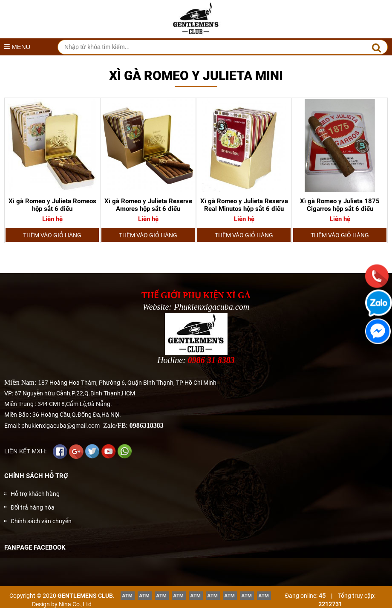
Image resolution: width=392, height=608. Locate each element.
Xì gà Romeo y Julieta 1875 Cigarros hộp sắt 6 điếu (340, 205)
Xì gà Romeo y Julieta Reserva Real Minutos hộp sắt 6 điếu (244, 205)
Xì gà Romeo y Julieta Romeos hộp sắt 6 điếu (52, 205)
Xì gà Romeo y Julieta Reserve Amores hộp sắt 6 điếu (148, 205)
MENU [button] (17, 46)
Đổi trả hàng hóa (33, 507)
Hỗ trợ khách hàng (35, 493)
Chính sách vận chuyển (41, 521)
